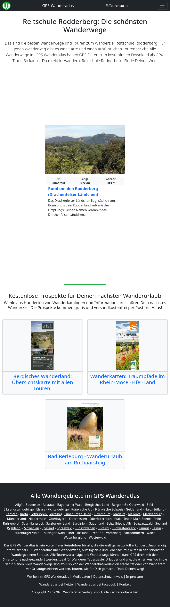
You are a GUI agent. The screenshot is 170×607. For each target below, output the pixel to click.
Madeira (119, 514)
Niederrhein (37, 519)
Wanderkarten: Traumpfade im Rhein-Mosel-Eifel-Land (127, 379)
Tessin (156, 528)
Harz (148, 509)
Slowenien (31, 528)
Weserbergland (75, 537)
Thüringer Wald (53, 533)
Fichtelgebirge (58, 509)
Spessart (48, 528)
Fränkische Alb (82, 509)
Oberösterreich (101, 519)
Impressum (134, 576)
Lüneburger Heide (77, 514)
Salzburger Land (58, 523)
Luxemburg (102, 514)
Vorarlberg (114, 533)
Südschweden (85, 528)
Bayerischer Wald (70, 505)
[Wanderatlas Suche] (116, 5)
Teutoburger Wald (26, 533)
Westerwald (97, 537)
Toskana (83, 533)
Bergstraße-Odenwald (128, 505)
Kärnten (12, 514)
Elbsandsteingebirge (19, 509)
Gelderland (134, 509)
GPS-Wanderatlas (58, 5)
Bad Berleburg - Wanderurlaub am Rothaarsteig (85, 459)
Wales (151, 533)
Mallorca (134, 514)
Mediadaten (81, 576)
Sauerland (96, 523)
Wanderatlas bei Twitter (56, 584)
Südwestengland (124, 528)
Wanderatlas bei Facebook (96, 584)
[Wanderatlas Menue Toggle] (162, 6)
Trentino (97, 533)
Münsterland (16, 519)
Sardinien (80, 523)
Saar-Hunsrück (33, 523)
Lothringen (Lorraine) (46, 514)
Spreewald (64, 528)
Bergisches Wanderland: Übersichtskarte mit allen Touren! (42, 382)
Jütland (159, 509)
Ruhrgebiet (11, 523)
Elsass (40, 509)
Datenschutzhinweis (108, 576)
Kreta (24, 514)
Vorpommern (134, 533)
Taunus (144, 528)
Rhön (157, 519)
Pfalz (117, 519)
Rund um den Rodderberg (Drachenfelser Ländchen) (73, 191)
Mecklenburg (152, 514)
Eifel (150, 505)
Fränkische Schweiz (109, 509)
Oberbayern (57, 519)
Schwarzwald (143, 523)
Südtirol (103, 528)
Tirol (70, 533)
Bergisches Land (97, 505)
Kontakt (125, 584)
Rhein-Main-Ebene (137, 519)
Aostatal (48, 505)
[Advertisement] (85, 94)
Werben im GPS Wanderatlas (48, 576)
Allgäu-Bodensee (27, 505)
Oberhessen (78, 519)
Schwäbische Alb (119, 523)
